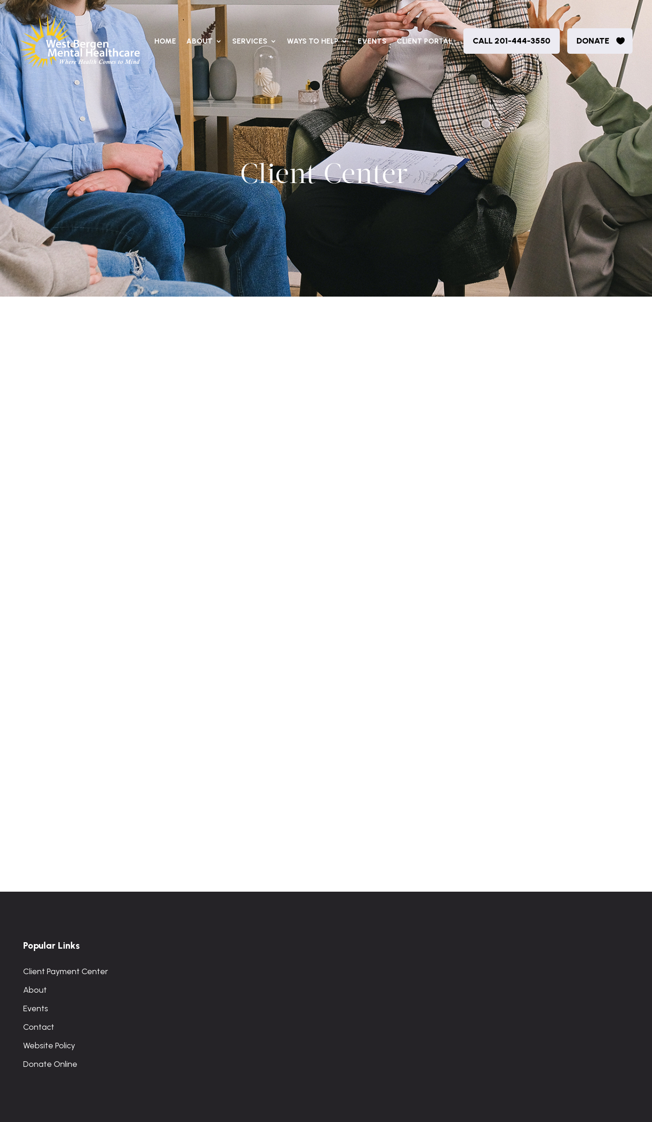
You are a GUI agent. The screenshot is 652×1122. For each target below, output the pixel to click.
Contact (38, 1027)
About (199, 41)
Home (165, 41)
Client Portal (424, 41)
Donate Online (50, 1064)
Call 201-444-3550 (512, 41)
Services (249, 41)
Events (372, 41)
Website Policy (49, 1045)
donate (592, 41)
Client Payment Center (65, 971)
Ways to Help (312, 41)
